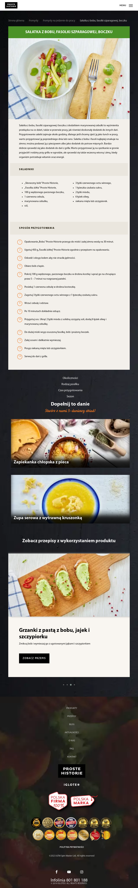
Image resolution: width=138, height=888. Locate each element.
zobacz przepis (34, 658)
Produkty (71, 708)
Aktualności (72, 732)
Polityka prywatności (72, 847)
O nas (72, 740)
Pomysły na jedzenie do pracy (59, 20)
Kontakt (71, 757)
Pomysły (33, 20)
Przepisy (71, 716)
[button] (63, 684)
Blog (71, 724)
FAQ (72, 749)
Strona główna (16, 20)
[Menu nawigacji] (126, 5)
